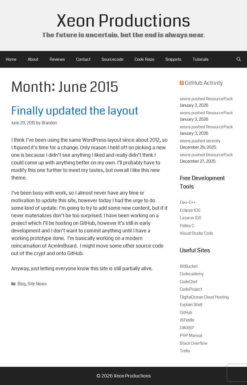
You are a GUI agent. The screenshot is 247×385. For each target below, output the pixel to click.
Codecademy (192, 274)
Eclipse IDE (190, 210)
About (33, 59)
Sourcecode (113, 59)
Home (11, 59)
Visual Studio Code (196, 233)
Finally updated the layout (74, 111)
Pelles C (187, 226)
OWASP (187, 328)
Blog (21, 284)
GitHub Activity (204, 83)
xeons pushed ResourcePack (206, 99)
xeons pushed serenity (200, 141)
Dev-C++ (188, 202)
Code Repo (144, 59)
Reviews (57, 59)
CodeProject (191, 289)
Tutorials (201, 59)
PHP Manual (191, 335)
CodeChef (188, 282)
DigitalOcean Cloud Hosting (204, 297)
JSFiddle (187, 320)
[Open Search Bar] (238, 59)
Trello (185, 351)
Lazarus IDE (191, 218)
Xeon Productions (123, 21)
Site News (37, 284)
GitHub (186, 312)
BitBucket (189, 266)
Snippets (173, 59)
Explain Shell (191, 305)
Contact (83, 59)
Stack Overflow (193, 343)
